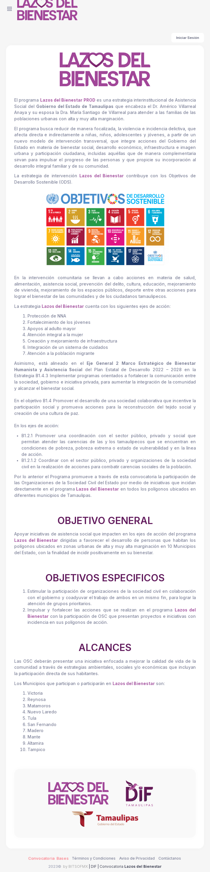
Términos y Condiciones (94, 858)
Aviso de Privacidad (137, 858)
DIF (94, 866)
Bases (62, 858)
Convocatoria (131, 866)
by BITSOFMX (75, 866)
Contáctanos (169, 858)
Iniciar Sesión (187, 38)
